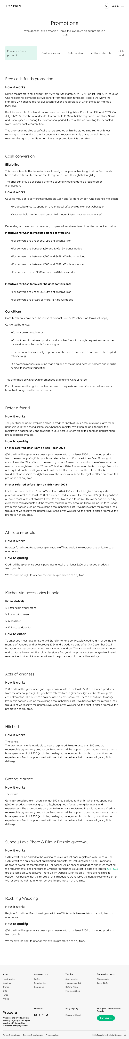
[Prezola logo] (13, 6)
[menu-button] (122, 6)
